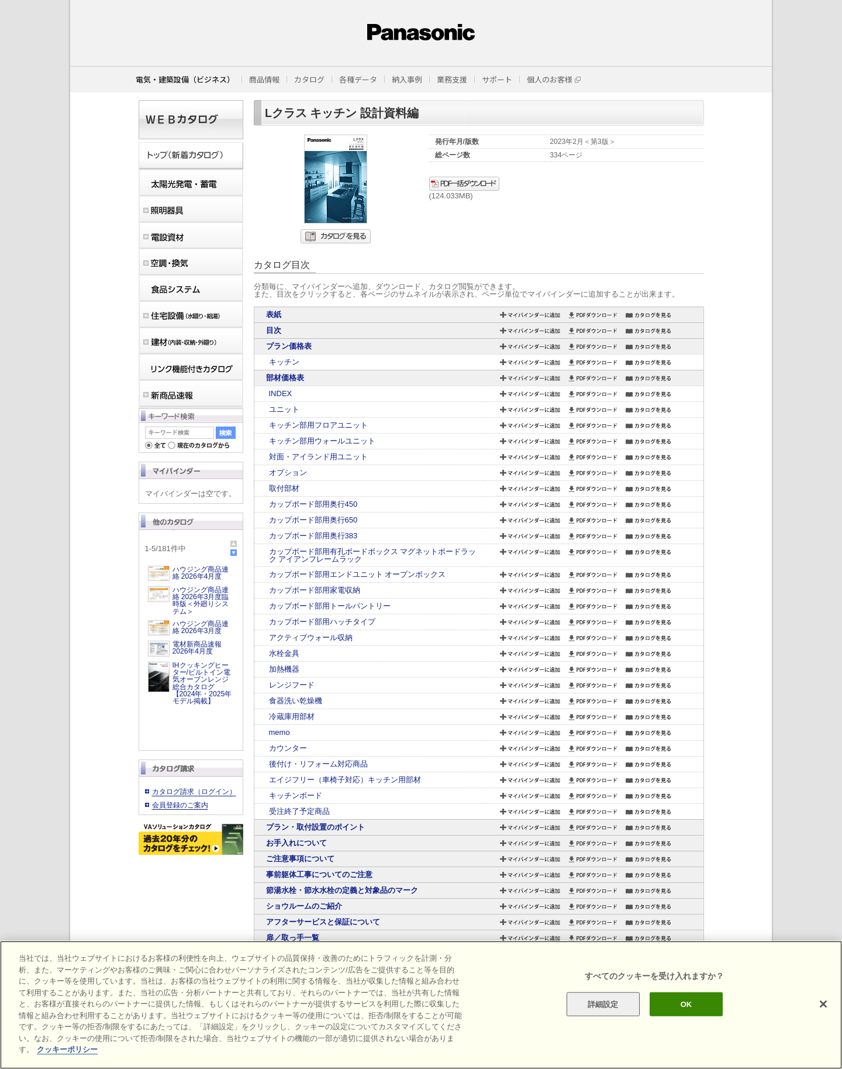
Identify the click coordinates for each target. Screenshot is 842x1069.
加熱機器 (284, 669)
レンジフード (292, 684)
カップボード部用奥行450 (313, 504)
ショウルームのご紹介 (304, 906)
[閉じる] (823, 1004)
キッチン (284, 362)
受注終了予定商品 (299, 811)
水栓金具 (284, 653)
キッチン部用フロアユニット (318, 425)
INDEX (280, 393)
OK (686, 1003)
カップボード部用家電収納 (314, 590)
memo (279, 732)
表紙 (273, 314)
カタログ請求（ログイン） (194, 792)
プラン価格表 (289, 346)
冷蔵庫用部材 (292, 716)
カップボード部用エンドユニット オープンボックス (357, 574)
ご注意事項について (300, 858)
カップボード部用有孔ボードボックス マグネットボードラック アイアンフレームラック (373, 555)
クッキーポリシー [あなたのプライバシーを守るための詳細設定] (67, 1049)
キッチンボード (295, 795)
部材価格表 (285, 377)
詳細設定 (603, 1003)
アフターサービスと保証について (323, 921)
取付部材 (284, 488)
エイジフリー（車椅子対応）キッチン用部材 (345, 779)
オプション (288, 472)
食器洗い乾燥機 (295, 700)
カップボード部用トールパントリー (330, 605)
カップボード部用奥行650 (313, 519)
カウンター (288, 748)
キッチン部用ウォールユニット (322, 440)
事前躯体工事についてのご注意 (319, 874)
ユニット (284, 409)
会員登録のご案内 (180, 805)
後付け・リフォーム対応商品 (318, 763)
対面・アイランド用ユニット (318, 456)
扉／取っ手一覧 (292, 937)
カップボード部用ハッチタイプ (322, 621)
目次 (273, 330)
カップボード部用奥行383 (313, 535)
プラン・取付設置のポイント (315, 827)
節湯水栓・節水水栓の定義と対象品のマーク (342, 890)
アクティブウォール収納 (311, 637)
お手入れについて (296, 842)
